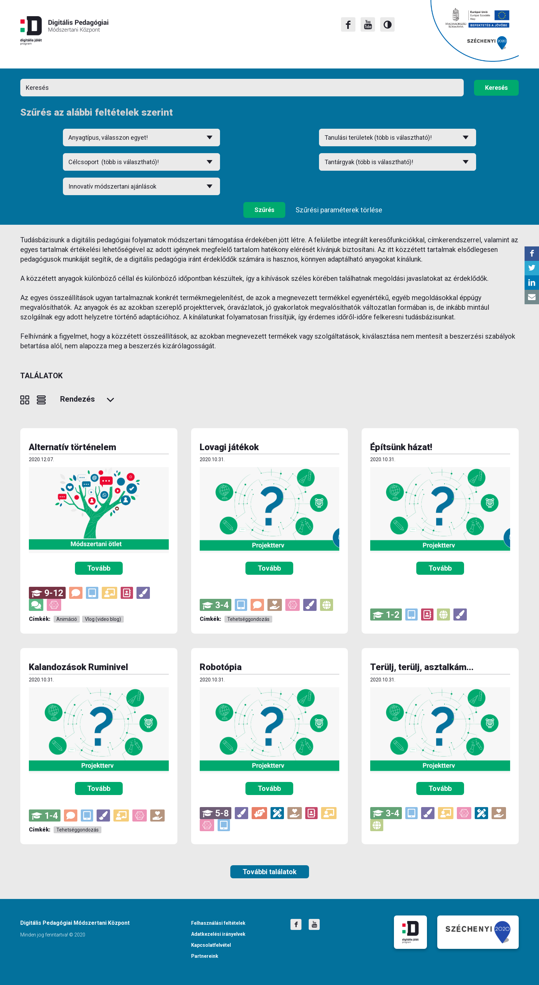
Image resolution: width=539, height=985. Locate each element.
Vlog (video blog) (103, 619)
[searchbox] (141, 162)
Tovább (98, 568)
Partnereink (204, 956)
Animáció (66, 619)
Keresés (496, 87)
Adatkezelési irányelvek (218, 934)
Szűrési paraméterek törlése (339, 210)
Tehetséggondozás (248, 619)
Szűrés (264, 209)
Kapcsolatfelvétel (211, 945)
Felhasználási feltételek (218, 923)
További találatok (270, 872)
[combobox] (141, 162)
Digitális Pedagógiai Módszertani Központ (64, 30)
